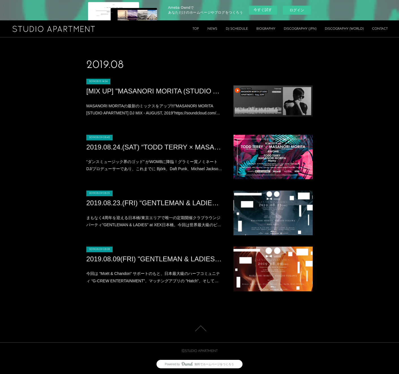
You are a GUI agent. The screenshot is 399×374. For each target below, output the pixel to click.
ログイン (296, 10)
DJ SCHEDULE (237, 29)
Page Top (199, 328)
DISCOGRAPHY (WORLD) (344, 29)
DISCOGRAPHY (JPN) (300, 29)
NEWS (212, 29)
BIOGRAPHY (265, 29)
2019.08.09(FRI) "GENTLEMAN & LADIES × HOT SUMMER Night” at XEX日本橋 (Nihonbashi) (154, 259)
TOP (195, 29)
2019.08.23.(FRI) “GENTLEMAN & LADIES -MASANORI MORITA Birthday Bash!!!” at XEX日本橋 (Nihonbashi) (154, 203)
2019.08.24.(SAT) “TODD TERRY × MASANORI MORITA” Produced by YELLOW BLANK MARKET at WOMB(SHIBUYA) (154, 147)
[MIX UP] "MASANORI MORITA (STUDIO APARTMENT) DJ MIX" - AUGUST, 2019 (154, 91)
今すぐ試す (263, 10)
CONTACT (380, 29)
